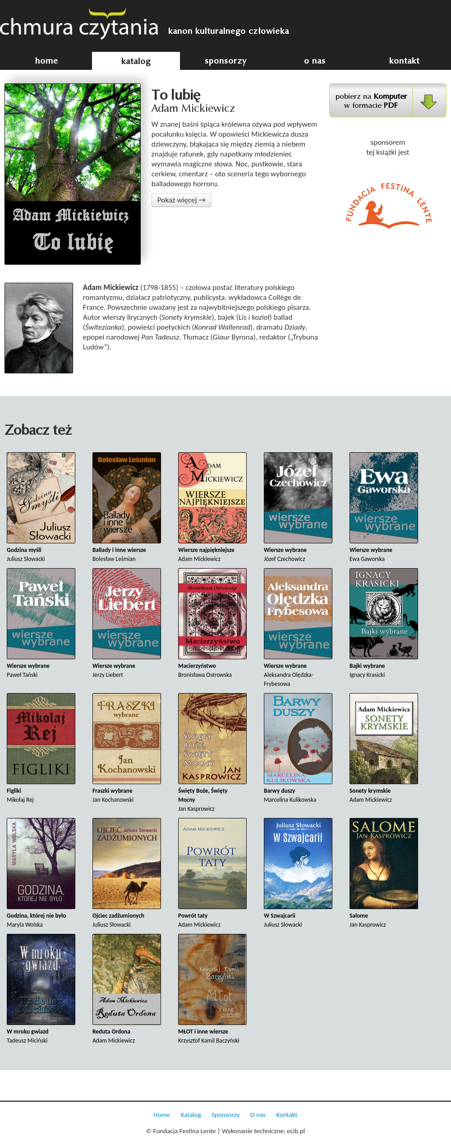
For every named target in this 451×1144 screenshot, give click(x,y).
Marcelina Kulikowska (298, 748)
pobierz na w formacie (371, 101)
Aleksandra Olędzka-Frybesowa (298, 628)
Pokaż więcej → (181, 200)
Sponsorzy (225, 1115)
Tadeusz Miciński (41, 989)
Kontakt (286, 1115)
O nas (258, 1115)
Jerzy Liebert (126, 623)
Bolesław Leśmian (126, 507)
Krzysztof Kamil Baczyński (212, 989)
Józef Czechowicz (298, 507)
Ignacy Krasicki (384, 623)
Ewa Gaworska (384, 507)
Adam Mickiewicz (212, 507)
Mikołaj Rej (41, 748)
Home (162, 1115)
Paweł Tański (41, 623)
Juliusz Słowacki (41, 507)
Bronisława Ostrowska (212, 623)
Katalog (191, 1115)
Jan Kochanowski (126, 748)
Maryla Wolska (41, 873)
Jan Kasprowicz (212, 753)
